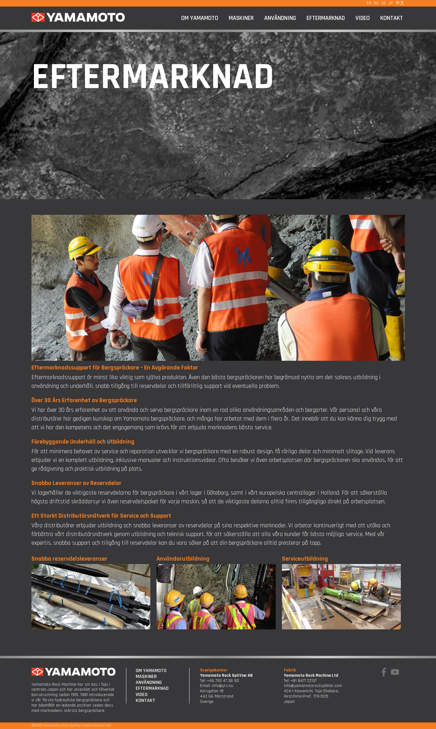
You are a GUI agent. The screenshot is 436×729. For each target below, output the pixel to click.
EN (369, 3)
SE (383, 3)
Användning (280, 18)
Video (362, 18)
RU (376, 3)
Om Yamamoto (199, 18)
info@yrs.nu (222, 686)
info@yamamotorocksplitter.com (313, 686)
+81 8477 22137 (303, 681)
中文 (400, 3)
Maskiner (241, 18)
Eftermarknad (326, 18)
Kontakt (391, 18)
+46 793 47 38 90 (223, 681)
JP (390, 3)
